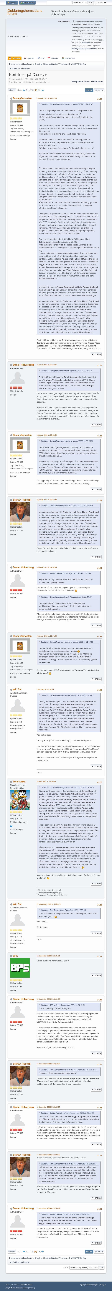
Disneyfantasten (22, 98)
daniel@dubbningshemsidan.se (84, 49)
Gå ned (11, 90)
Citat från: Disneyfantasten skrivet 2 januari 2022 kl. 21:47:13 (66, 371)
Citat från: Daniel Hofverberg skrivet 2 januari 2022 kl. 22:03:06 (67, 441)
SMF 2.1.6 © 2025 (12, 1285)
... (29, 90)
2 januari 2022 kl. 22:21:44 (47, 500)
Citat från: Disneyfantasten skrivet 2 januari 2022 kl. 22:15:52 (66, 597)
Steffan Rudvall (21, 500)
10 (39, 90)
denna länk (86, 43)
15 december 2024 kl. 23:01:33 (48, 999)
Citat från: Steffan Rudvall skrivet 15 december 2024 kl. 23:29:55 (67, 1214)
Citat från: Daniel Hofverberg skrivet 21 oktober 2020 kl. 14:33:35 (67, 695)
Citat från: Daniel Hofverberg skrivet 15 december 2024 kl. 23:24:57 (68, 1164)
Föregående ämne (80, 81)
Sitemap (32, 1288)
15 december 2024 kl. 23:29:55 (48, 1155)
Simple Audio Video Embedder (17, 1288)
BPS (15, 956)
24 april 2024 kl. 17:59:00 (46, 781)
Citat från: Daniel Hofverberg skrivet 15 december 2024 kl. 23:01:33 (68, 1070)
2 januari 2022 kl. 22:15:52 (47, 435)
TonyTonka (19, 781)
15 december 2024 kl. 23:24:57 (48, 1107)
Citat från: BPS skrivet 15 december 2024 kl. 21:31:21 (63, 1005)
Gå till (66, 1268)
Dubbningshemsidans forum (24, 12)
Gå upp (11, 1251)
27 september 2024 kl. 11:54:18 (49, 904)
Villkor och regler (91, 1285)
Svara (89, 90)
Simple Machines (26, 1285)
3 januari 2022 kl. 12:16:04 (47, 636)
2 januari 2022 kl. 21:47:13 (47, 98)
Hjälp (82, 1285)
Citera (96, 354)
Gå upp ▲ (102, 1285)
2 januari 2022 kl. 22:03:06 (47, 365)
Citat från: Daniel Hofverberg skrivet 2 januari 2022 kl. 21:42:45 (67, 104)
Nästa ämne (97, 81)
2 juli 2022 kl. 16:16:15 (45, 689)
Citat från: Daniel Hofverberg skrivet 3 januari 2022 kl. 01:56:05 (67, 642)
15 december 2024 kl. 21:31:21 (48, 956)
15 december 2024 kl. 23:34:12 (48, 1208)
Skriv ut (99, 90)
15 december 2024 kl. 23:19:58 (48, 1064)
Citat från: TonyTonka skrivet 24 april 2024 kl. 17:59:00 (63, 910)
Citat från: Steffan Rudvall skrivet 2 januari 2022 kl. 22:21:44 (66, 573)
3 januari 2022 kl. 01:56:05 (47, 567)
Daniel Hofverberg (23, 365)
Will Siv (17, 689)
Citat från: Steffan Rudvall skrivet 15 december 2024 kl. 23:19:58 (67, 1113)
